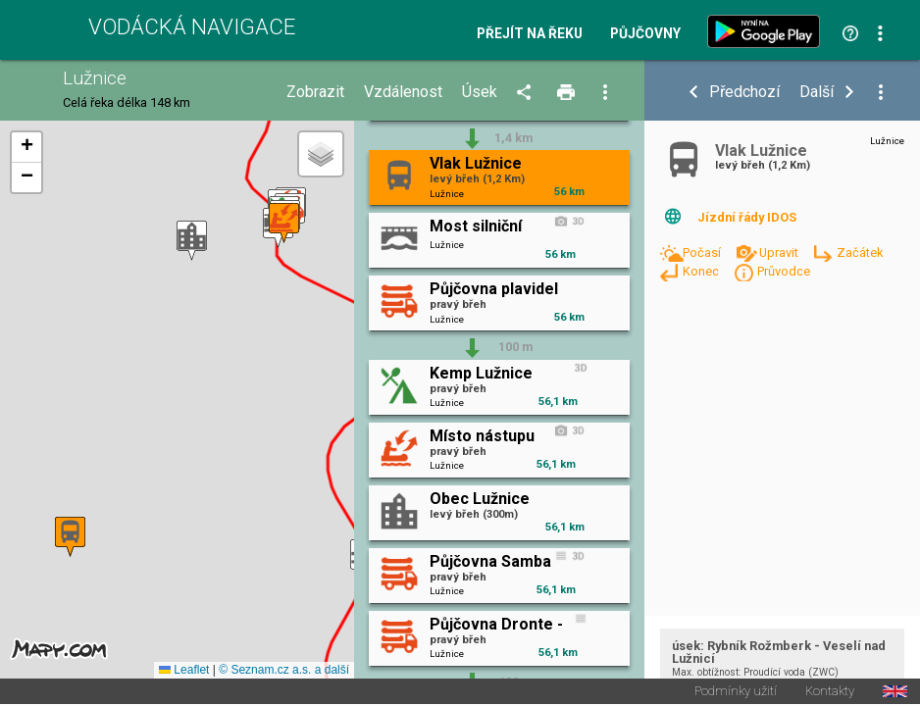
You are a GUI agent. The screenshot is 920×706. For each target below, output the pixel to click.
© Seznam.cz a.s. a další (284, 671)
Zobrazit (315, 92)
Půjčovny (645, 34)
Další (816, 92)
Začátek (860, 252)
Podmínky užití (735, 692)
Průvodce (783, 271)
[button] (192, 241)
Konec (702, 271)
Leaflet (184, 671)
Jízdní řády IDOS (746, 217)
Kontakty (829, 692)
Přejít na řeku (530, 34)
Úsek (479, 92)
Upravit (780, 252)
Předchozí (744, 92)
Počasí (703, 252)
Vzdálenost (403, 92)
